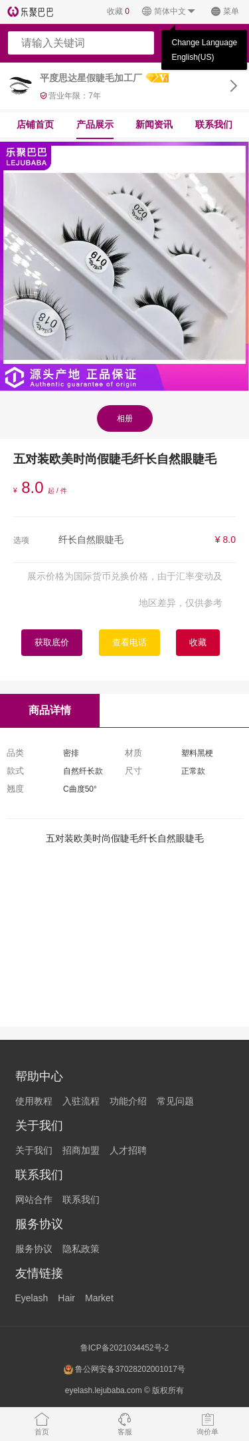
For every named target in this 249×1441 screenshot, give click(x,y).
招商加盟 (81, 1150)
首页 (42, 1424)
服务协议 (33, 1248)
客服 (125, 1424)
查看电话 (129, 642)
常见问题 (175, 1101)
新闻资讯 (154, 124)
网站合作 (33, 1199)
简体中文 (169, 11)
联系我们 (213, 124)
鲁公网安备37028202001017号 (124, 1369)
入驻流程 (81, 1101)
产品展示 (95, 124)
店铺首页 (35, 124)
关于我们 (33, 1150)
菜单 (224, 11)
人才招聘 (128, 1150)
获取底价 (52, 642)
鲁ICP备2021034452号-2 (124, 1348)
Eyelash (31, 1298)
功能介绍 (128, 1101)
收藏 (118, 11)
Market (99, 1298)
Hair (66, 1298)
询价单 (207, 1424)
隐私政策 (81, 1248)
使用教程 (33, 1101)
